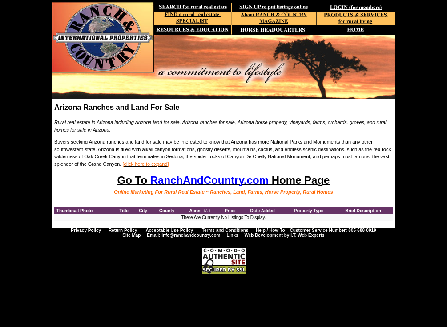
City (143, 210)
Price (230, 210)
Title (123, 210)
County (166, 210)
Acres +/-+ (200, 210)
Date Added (262, 210)
